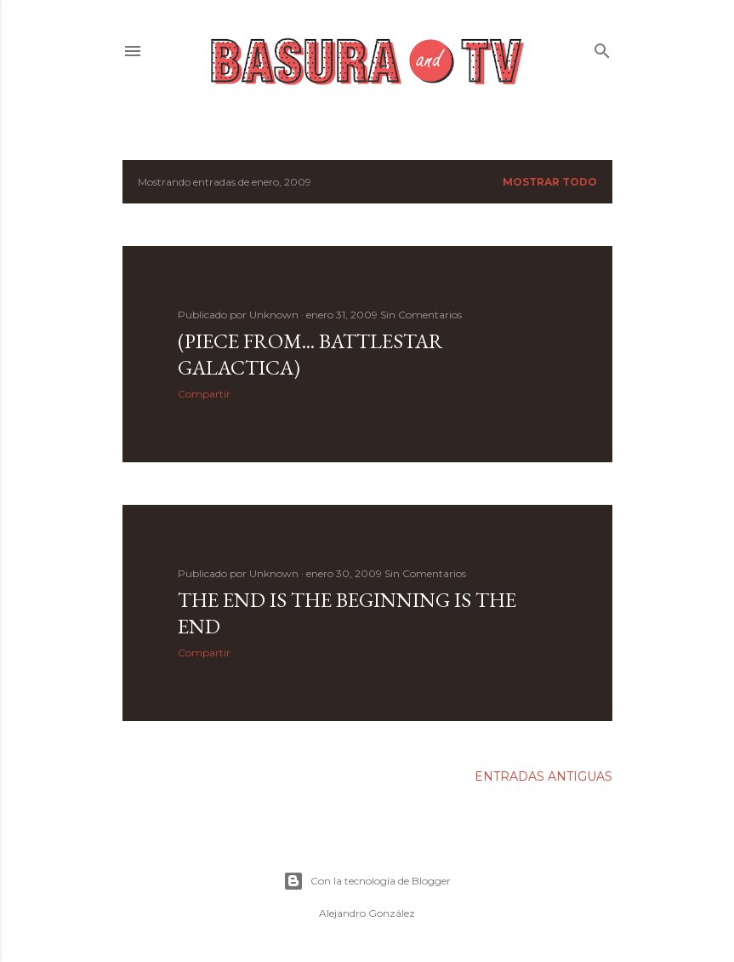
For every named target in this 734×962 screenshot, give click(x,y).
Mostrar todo (550, 181)
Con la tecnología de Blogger (367, 881)
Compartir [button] (204, 393)
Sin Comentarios (421, 314)
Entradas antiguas (543, 776)
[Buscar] (602, 47)
